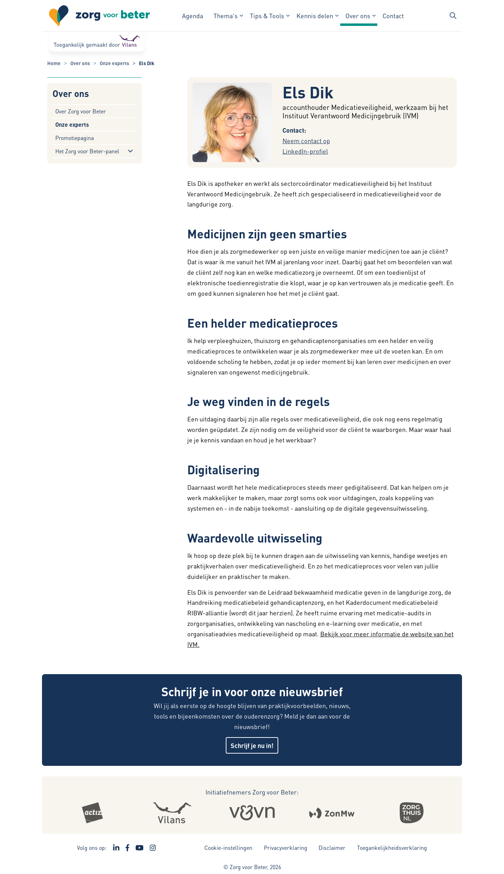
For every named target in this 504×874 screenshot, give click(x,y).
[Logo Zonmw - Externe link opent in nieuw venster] (332, 813)
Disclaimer (331, 847)
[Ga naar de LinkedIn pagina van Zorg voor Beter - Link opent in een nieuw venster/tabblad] (116, 847)
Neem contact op (306, 141)
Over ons (357, 16)
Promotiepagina (74, 137)
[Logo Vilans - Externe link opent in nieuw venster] (172, 812)
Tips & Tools (267, 16)
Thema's (226, 16)
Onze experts (72, 124)
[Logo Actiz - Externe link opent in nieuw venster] (92, 812)
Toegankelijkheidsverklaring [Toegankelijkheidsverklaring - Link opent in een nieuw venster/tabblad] (392, 847)
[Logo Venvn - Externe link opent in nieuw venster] (252, 812)
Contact (393, 16)
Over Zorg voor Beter (80, 111)
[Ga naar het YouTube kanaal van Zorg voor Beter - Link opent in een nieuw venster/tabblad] (139, 847)
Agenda (192, 16)
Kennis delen (314, 16)
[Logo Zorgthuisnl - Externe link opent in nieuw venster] (411, 812)
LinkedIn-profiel (305, 151)
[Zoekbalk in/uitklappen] (453, 16)
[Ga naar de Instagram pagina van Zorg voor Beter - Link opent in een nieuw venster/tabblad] (153, 847)
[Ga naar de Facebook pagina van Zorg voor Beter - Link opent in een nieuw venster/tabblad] (128, 847)
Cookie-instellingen (228, 847)
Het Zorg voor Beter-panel (87, 151)
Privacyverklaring (285, 847)
